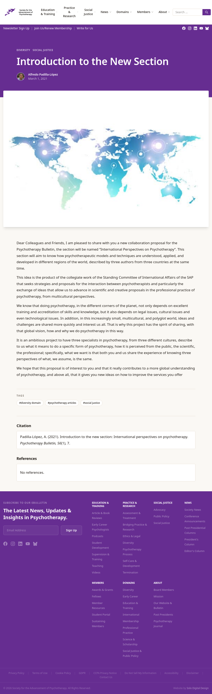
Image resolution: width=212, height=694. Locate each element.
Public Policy (161, 516)
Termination (130, 572)
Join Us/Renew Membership (53, 28)
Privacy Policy (16, 673)
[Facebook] (5, 544)
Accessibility (171, 673)
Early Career (130, 596)
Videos (96, 572)
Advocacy (159, 510)
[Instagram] (13, 544)
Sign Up (71, 530)
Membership (131, 621)
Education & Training (49, 12)
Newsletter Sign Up (16, 28)
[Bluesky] (35, 544)
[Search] (206, 12)
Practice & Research (70, 12)
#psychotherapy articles (62, 403)
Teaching (97, 566)
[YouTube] (28, 544)
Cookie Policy (63, 673)
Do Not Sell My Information (141, 673)
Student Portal (101, 614)
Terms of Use (39, 673)
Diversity (23, 50)
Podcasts (97, 536)
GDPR (82, 673)
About (164, 12)
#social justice (91, 403)
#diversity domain (30, 403)
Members (145, 12)
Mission (158, 596)
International (131, 614)
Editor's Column (194, 551)
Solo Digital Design (198, 688)
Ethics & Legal (131, 536)
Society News (192, 510)
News (106, 12)
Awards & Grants (102, 590)
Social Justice (90, 12)
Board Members (164, 590)
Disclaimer (193, 673)
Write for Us (85, 28)
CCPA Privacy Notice (105, 673)
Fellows (96, 596)
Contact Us (106, 677)
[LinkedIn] (20, 544)
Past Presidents (163, 614)
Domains (124, 12)
